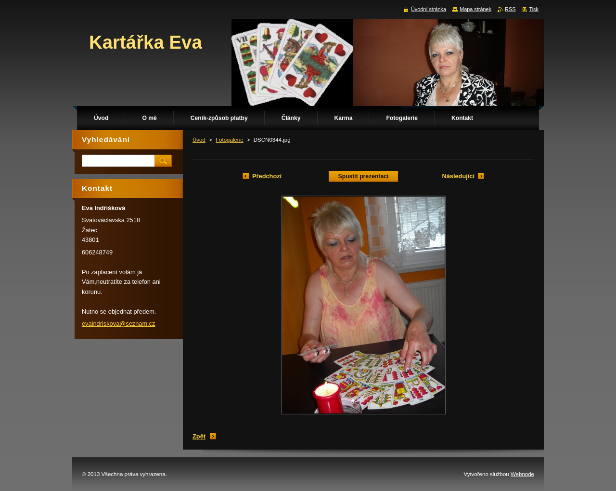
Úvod (198, 140)
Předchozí (267, 176)
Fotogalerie (230, 140)
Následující (458, 176)
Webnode (522, 474)
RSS (510, 9)
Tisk (534, 9)
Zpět (198, 436)
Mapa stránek (475, 9)
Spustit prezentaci (363, 176)
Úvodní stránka (428, 9)
